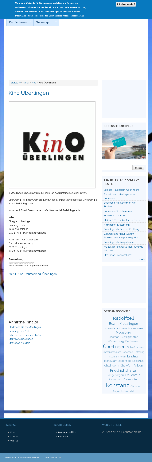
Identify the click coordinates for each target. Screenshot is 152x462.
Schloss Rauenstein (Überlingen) (121, 189)
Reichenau (138, 360)
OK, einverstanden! (126, 4)
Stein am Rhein (117, 356)
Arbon (138, 365)
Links (12, 432)
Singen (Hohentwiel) (124, 391)
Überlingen (49, 273)
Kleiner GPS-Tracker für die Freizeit (122, 220)
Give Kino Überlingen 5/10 (20, 263)
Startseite (16, 82)
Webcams (14, 441)
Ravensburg (115, 379)
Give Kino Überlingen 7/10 (25, 263)
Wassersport (45, 22)
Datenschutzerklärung (68, 432)
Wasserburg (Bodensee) (123, 341)
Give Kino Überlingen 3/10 (15, 263)
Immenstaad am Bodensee (118, 352)
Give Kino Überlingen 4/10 (17, 263)
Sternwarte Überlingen (21, 339)
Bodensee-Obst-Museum (118, 211)
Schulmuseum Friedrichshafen (25, 335)
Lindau (132, 356)
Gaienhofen (131, 379)
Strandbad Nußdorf (19, 343)
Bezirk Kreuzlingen (123, 324)
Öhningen (135, 386)
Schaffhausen (135, 347)
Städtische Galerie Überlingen (25, 327)
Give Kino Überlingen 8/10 (27, 263)
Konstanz (117, 385)
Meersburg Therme (114, 215)
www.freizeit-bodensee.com (31, 457)
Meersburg (123, 332)
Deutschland (33, 273)
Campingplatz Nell (19, 331)
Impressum (63, 436)
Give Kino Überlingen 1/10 (10, 263)
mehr (142, 259)
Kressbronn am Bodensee (124, 328)
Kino (34, 82)
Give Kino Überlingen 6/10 (22, 263)
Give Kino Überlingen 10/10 (32, 263)
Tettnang (139, 352)
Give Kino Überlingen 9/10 (30, 263)
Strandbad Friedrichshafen (118, 255)
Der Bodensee (18, 22)
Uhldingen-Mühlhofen (118, 365)
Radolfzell (123, 318)
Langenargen (115, 375)
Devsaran (56, 457)
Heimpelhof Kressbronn (117, 224)
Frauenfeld (132, 375)
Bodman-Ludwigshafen (123, 336)
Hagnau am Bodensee (117, 360)
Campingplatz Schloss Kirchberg (122, 229)
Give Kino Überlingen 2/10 (12, 263)
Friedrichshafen (123, 370)
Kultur (26, 82)
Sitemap (14, 436)
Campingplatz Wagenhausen (119, 242)
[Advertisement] (76, 50)
